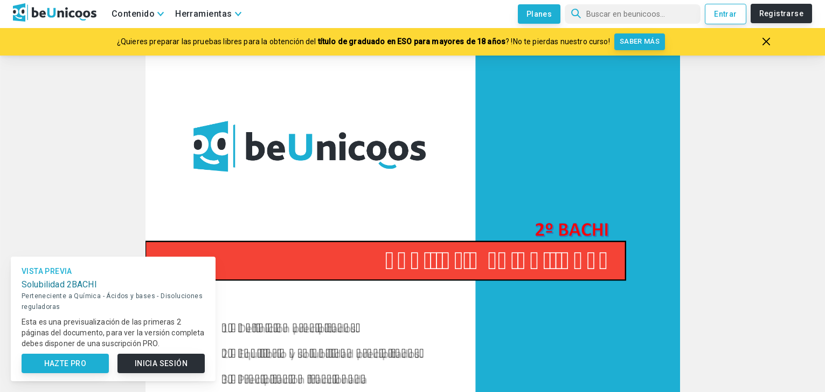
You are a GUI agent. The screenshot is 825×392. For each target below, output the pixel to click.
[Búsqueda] (633, 14)
